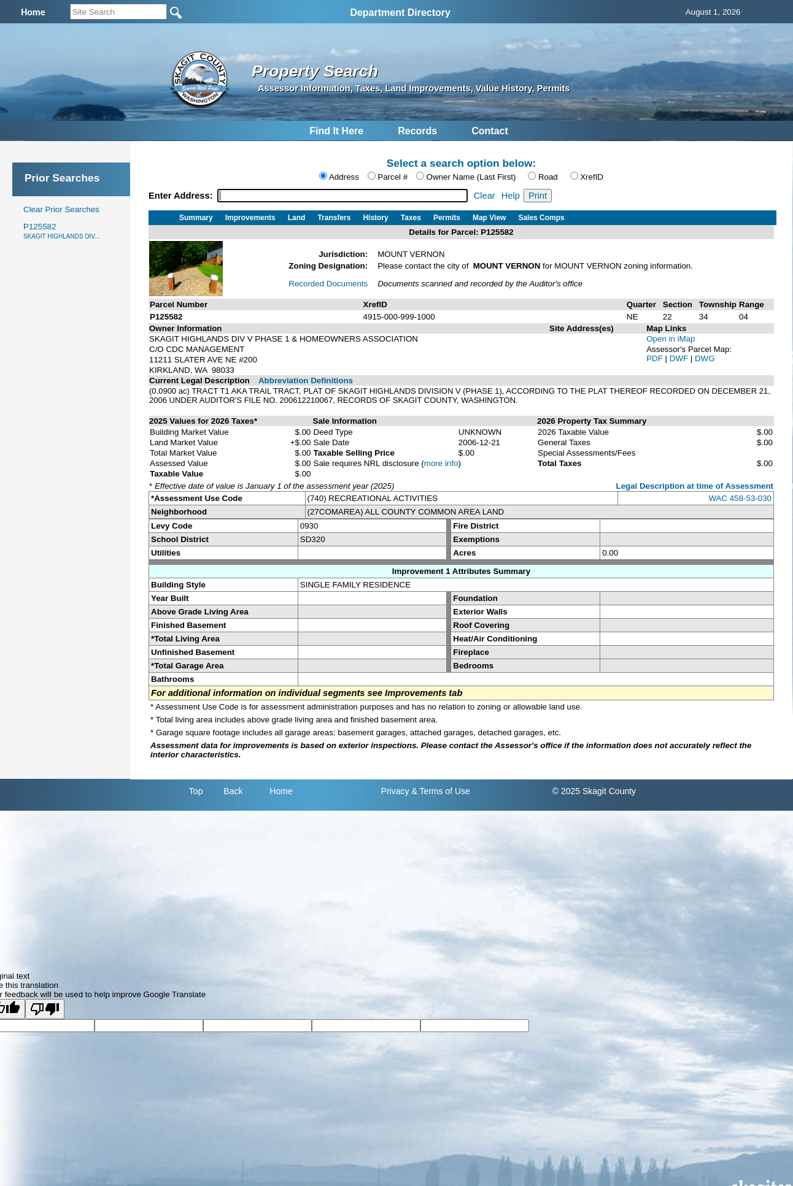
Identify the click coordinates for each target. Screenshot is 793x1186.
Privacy (395, 791)
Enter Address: (182, 196)
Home (280, 791)
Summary (196, 217)
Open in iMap (670, 338)
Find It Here (336, 131)
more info (441, 463)
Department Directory (400, 12)
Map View (489, 217)
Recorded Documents (328, 283)
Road (548, 177)
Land (297, 217)
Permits (446, 217)
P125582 (61, 231)
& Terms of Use (440, 791)
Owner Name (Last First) (471, 177)
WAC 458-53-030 (740, 498)
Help (510, 196)
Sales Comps (541, 217)
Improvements (250, 217)
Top (196, 791)
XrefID (591, 177)
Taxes (411, 217)
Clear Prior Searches (61, 209)
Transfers (333, 217)
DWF (680, 358)
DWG (705, 358)
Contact (489, 131)
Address (344, 177)
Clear (484, 196)
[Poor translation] (44, 1009)
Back (232, 791)
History (375, 217)
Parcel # (392, 177)
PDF (655, 358)
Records (417, 131)
